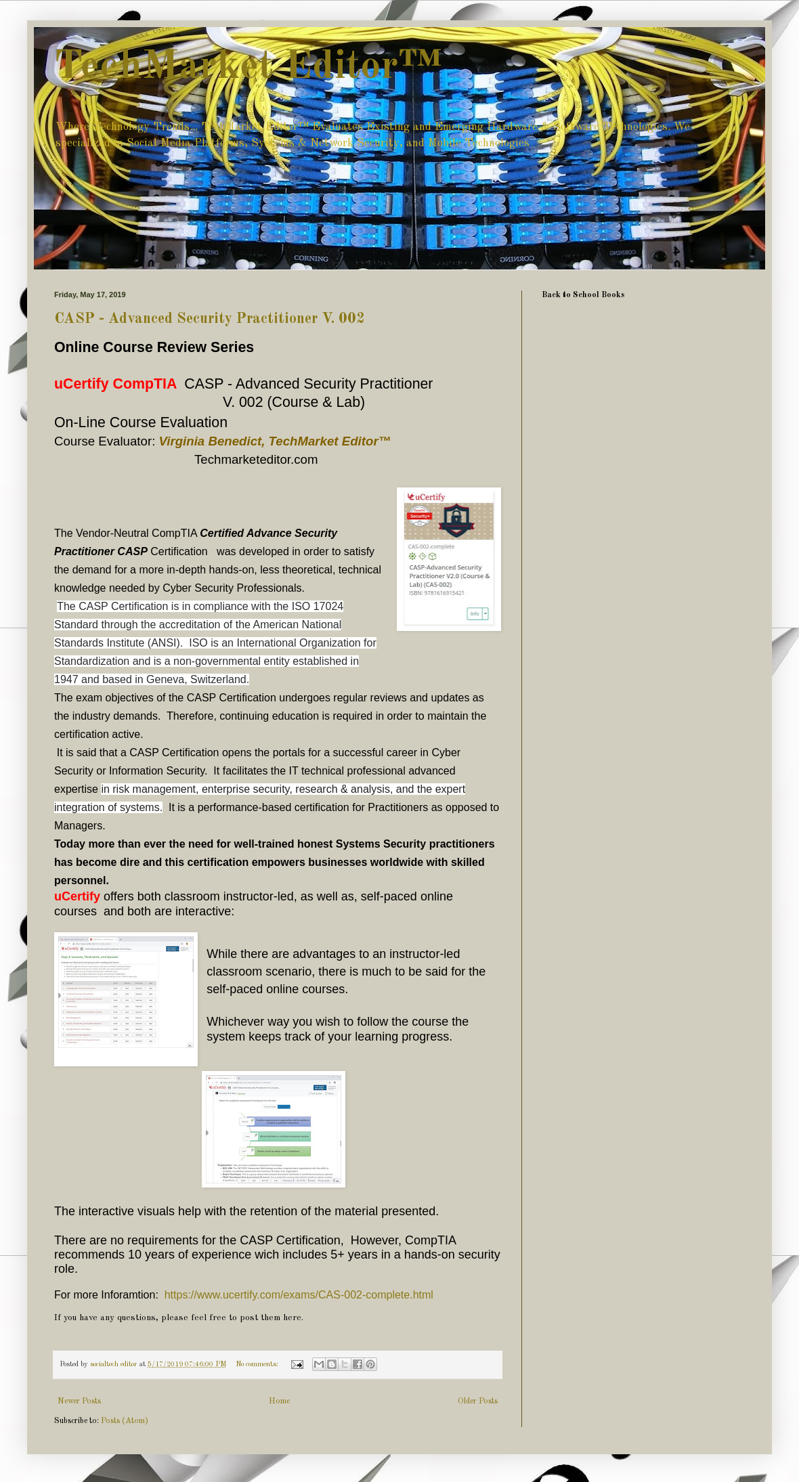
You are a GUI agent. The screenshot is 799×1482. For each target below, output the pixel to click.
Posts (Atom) (124, 1421)
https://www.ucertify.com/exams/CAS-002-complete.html (299, 1295)
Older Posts (478, 1401)
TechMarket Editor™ (248, 67)
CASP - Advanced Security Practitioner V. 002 (209, 318)
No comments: (258, 1364)
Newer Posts (79, 1401)
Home (279, 1401)
